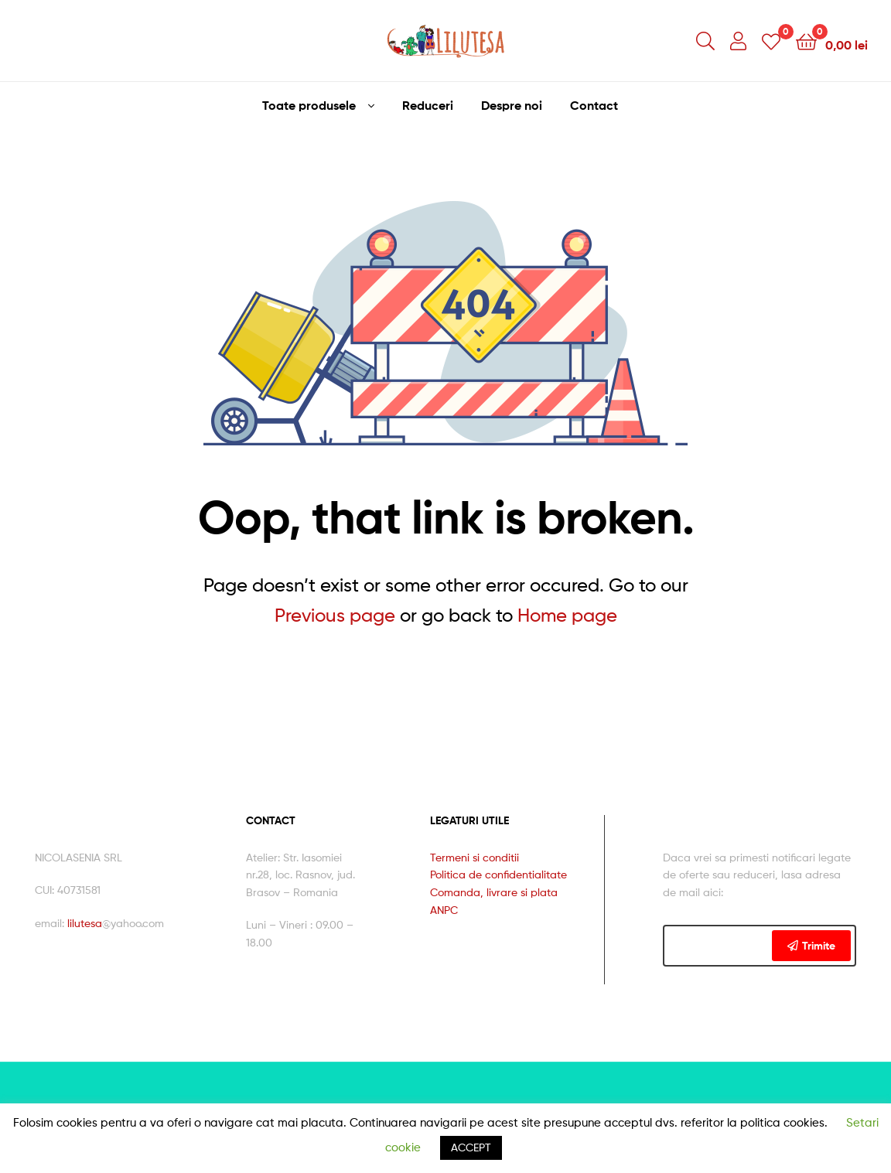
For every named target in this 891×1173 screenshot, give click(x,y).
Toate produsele (309, 105)
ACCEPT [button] (471, 1147)
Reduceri (427, 105)
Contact (594, 105)
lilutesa (84, 922)
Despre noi (511, 105)
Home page (567, 615)
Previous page (335, 615)
